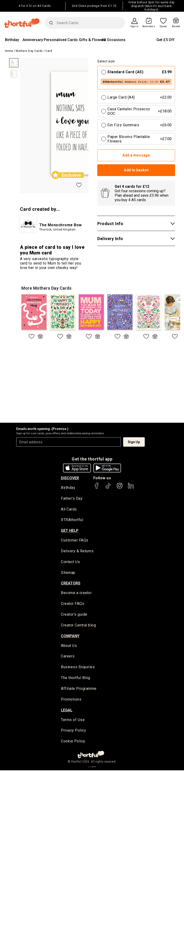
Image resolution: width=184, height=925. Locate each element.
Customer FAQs (74, 541)
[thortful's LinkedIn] (130, 488)
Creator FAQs (72, 605)
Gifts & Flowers (92, 40)
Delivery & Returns (77, 551)
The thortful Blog (75, 679)
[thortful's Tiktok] (108, 488)
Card (48, 51)
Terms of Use (73, 721)
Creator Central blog (78, 626)
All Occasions (113, 40)
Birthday (12, 40)
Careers (68, 657)
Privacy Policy (73, 732)
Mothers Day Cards (29, 51)
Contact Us (70, 562)
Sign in (134, 26)
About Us (69, 647)
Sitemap (68, 573)
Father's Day (71, 498)
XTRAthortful (72, 520)
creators (70, 584)
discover (70, 478)
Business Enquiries (78, 668)
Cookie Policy (73, 743)
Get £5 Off (166, 40)
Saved (163, 26)
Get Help (69, 531)
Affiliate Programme (79, 690)
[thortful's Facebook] (96, 488)
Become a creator (76, 593)
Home (9, 51)
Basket (176, 26)
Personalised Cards (61, 40)
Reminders (148, 26)
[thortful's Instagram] (119, 488)
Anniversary (33, 40)
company (70, 637)
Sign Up (134, 442)
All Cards (69, 509)
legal (66, 711)
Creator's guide (74, 615)
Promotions (71, 701)
